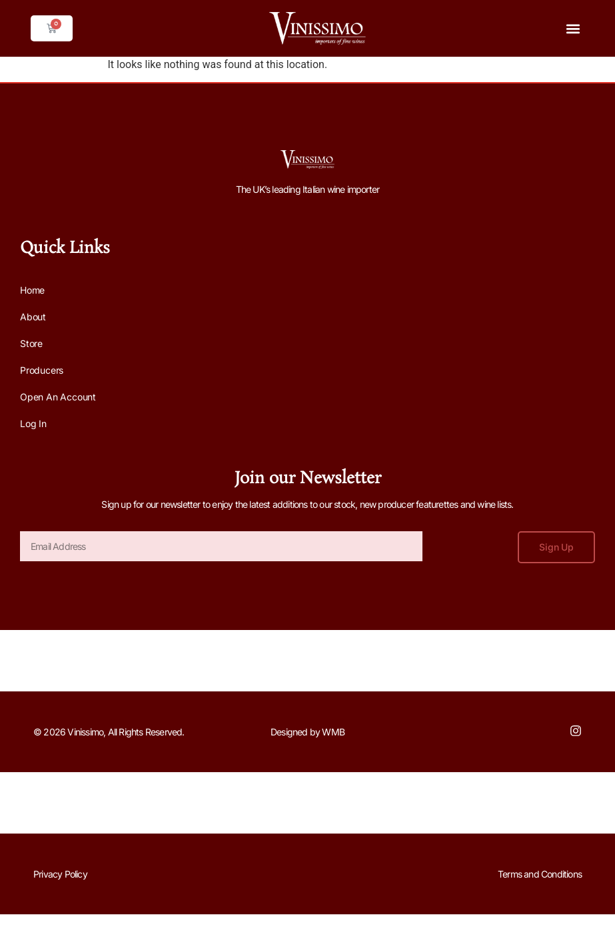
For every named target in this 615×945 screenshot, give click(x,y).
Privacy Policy (60, 874)
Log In (33, 423)
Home (32, 290)
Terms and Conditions (540, 874)
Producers (41, 370)
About (33, 316)
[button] (573, 28)
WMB (333, 731)
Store (31, 343)
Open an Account (58, 396)
